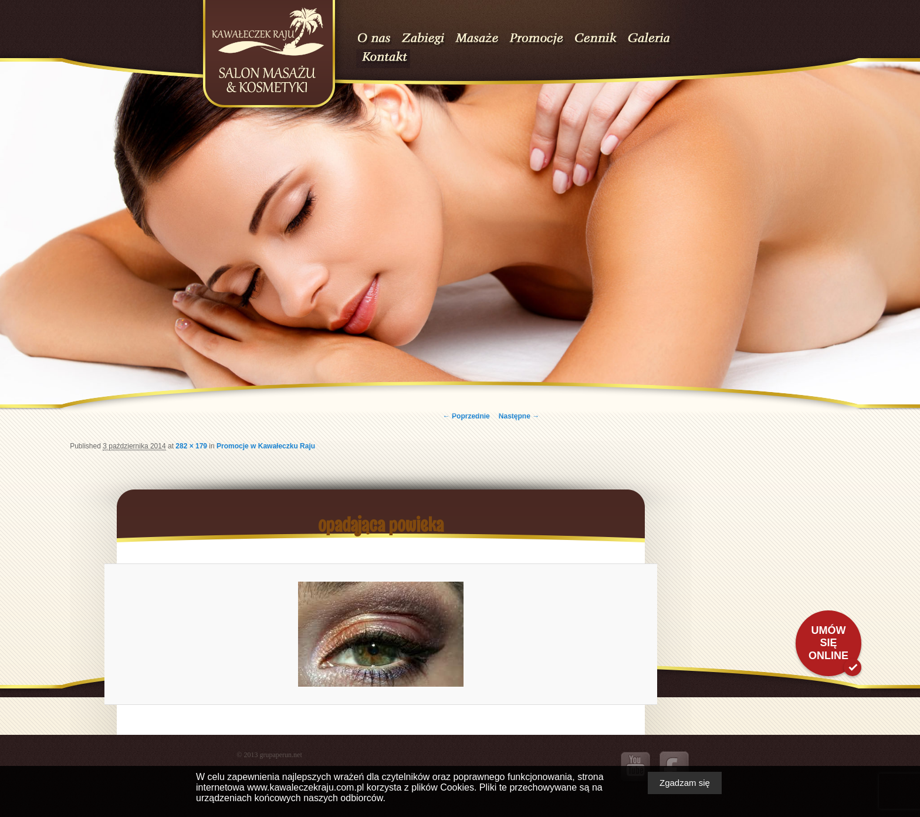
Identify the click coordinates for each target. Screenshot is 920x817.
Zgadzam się (684, 783)
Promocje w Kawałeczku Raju (266, 446)
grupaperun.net (280, 755)
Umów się (828, 642)
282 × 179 (191, 446)
